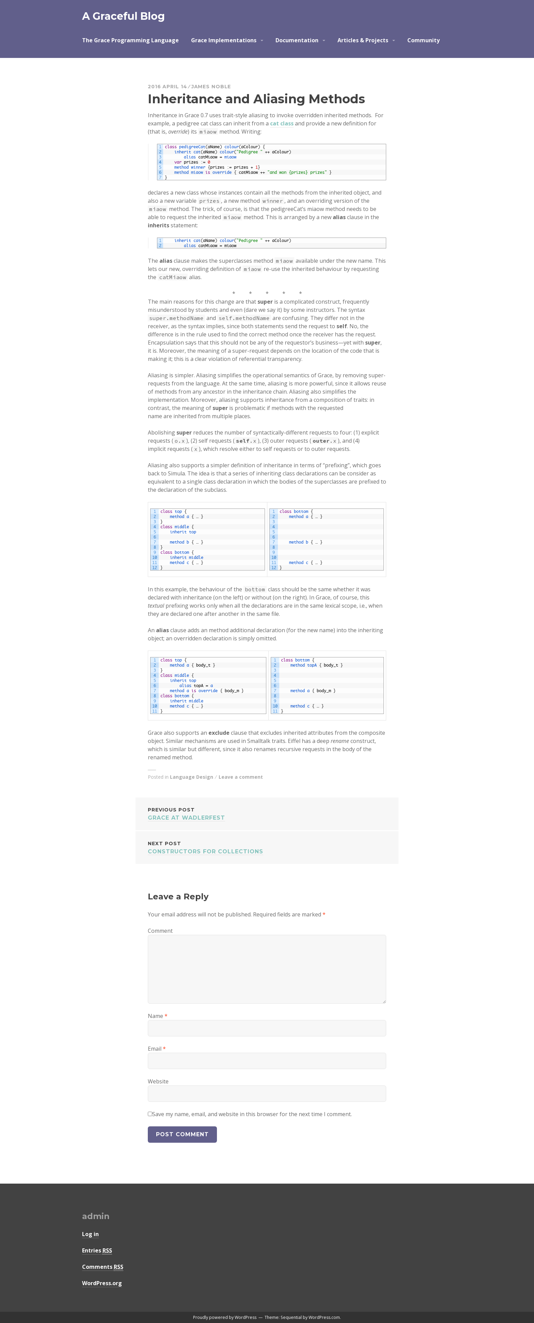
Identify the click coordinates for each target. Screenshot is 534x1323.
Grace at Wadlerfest (267, 813)
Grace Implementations (223, 40)
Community (423, 40)
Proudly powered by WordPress (224, 1317)
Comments (102, 1267)
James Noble (211, 86)
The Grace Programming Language (130, 40)
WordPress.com (324, 1317)
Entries (97, 1250)
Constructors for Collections (267, 847)
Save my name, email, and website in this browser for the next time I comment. (252, 1114)
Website (158, 1081)
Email (157, 1048)
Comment (160, 930)
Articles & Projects (362, 40)
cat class (282, 123)
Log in (90, 1234)
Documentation (297, 40)
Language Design (191, 777)
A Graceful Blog (123, 16)
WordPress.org (102, 1283)
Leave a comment (241, 777)
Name (158, 1016)
